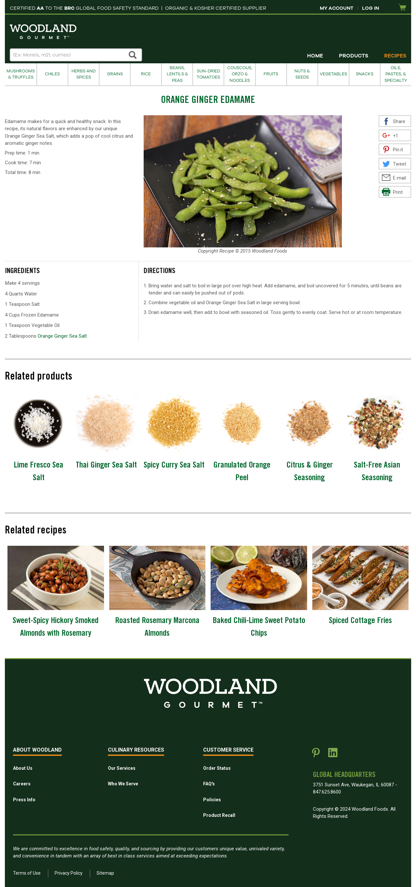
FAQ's (209, 783)
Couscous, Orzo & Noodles (239, 74)
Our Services (122, 768)
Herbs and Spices (84, 74)
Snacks (364, 74)
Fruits (271, 74)
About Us (22, 768)
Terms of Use (27, 873)
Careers (22, 783)
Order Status (217, 768)
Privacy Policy (69, 873)
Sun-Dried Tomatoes (208, 74)
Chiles (52, 74)
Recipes (395, 55)
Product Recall (219, 815)
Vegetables (333, 74)
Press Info (24, 799)
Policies (212, 799)
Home (315, 55)
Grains (115, 74)
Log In (370, 8)
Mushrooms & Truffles (20, 74)
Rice (146, 74)
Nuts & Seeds (302, 74)
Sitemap (105, 873)
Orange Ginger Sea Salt (62, 336)
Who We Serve (123, 783)
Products (353, 55)
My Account (336, 8)
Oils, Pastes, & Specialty (395, 74)
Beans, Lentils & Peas (177, 74)
